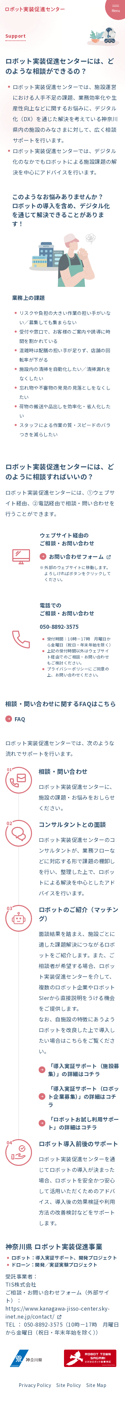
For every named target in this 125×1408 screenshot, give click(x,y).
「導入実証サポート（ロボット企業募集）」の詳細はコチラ (79, 1096)
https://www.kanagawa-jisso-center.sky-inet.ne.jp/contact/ (57, 1312)
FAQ (15, 719)
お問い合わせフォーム (76, 556)
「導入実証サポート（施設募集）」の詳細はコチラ (79, 1070)
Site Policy (68, 1385)
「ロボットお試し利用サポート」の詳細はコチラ (79, 1123)
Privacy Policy (35, 1385)
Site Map (96, 1385)
